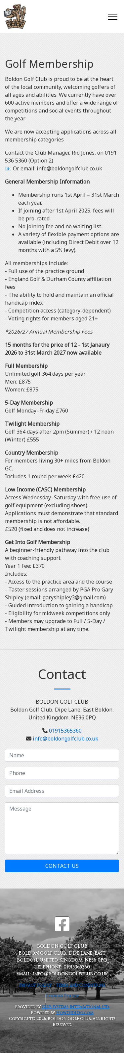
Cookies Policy (62, 996)
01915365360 (65, 730)
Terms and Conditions (80, 985)
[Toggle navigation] (112, 16)
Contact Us (62, 865)
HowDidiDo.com (75, 1012)
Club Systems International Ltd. (75, 1007)
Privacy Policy (35, 985)
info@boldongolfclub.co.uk (65, 738)
